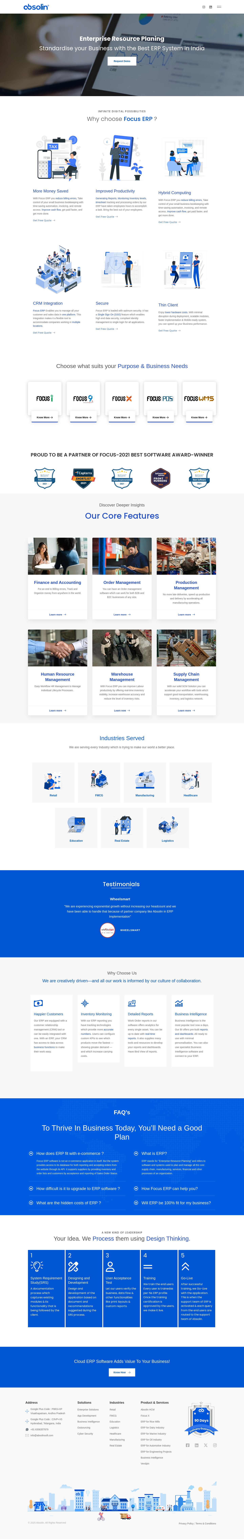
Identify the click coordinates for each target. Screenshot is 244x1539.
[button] (122, 61)
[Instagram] (213, 6)
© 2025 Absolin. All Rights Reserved (47, 1522)
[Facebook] (188, 1445)
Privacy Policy (186, 1523)
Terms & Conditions (206, 1523)
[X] (205, 1445)
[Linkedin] (220, 6)
